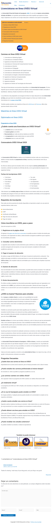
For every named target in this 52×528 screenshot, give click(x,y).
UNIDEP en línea (38, 448)
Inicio (15, 1)
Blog (15, 5)
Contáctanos (22, 5)
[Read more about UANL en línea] (11, 441)
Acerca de (41, 1)
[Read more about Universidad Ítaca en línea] (26, 441)
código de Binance (8, 465)
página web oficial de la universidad (18, 233)
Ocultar (26, 22)
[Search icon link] (50, 3)
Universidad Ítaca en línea (25, 448)
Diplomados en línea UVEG (12, 117)
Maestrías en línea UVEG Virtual (14, 111)
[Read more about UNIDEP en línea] (41, 441)
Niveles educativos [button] (24, 2)
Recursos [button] (34, 2)
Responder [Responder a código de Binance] (48, 474)
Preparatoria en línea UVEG (12, 123)
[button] (28, 2)
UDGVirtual (32, 104)
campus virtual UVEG (16, 100)
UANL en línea (7, 448)
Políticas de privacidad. (36, 524)
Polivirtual (39, 104)
